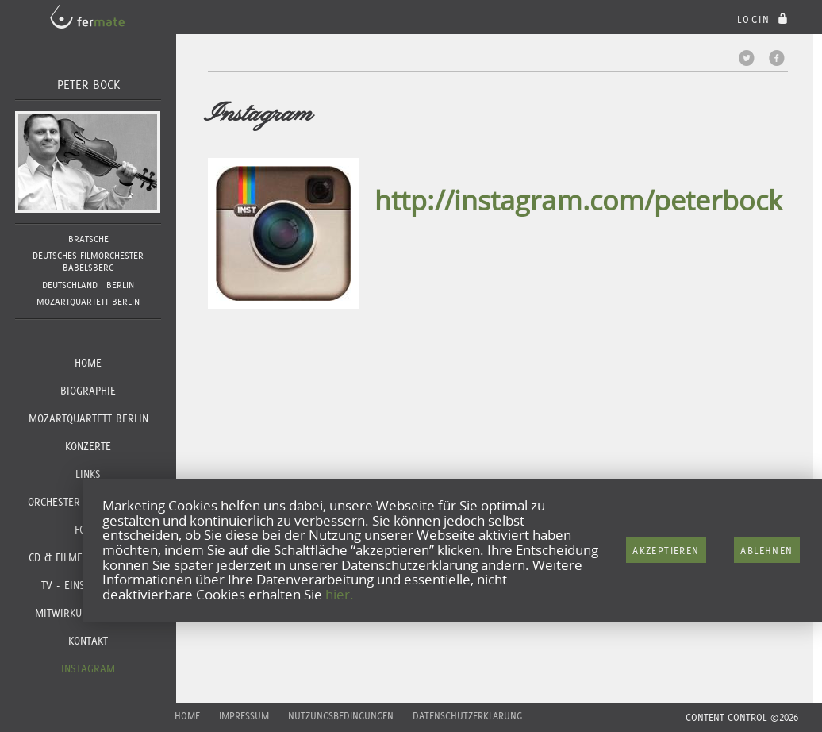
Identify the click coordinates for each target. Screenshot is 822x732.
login (764, 19)
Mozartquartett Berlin (88, 418)
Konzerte (88, 446)
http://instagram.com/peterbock (578, 200)
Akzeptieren (665, 551)
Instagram (88, 668)
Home (88, 362)
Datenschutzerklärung (467, 716)
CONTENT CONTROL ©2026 (742, 717)
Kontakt (88, 640)
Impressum (244, 716)
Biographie (88, 390)
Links (88, 474)
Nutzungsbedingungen (341, 716)
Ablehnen (766, 551)
